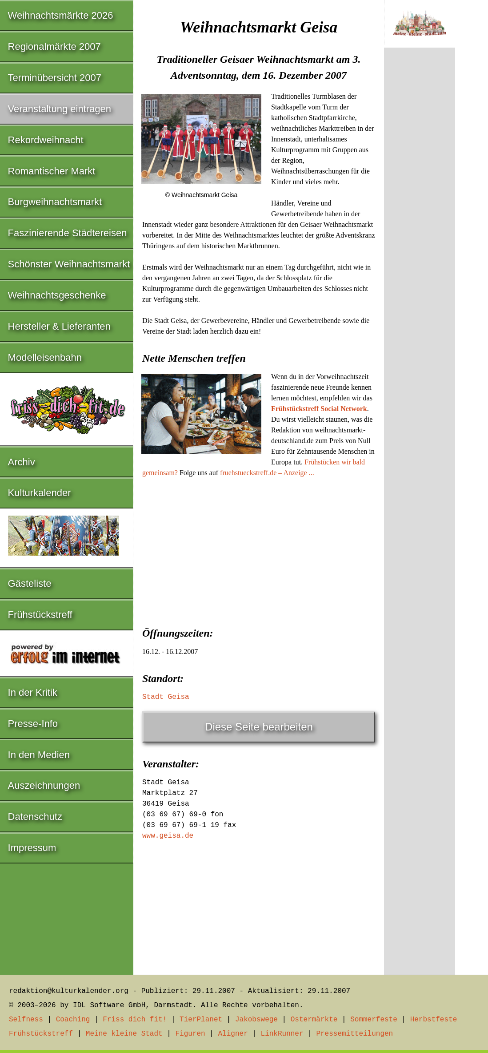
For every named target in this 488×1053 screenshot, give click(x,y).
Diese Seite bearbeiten (259, 727)
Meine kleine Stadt (124, 1034)
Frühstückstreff (40, 614)
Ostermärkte (314, 1020)
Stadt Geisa (165, 697)
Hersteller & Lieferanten (59, 326)
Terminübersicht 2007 (54, 77)
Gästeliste (30, 583)
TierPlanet (201, 1020)
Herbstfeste (433, 1020)
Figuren (190, 1034)
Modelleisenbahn (45, 357)
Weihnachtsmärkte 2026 (60, 15)
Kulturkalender (39, 492)
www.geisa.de (167, 836)
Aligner (233, 1034)
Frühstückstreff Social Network (319, 408)
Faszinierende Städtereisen (67, 232)
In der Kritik (32, 692)
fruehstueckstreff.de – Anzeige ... (267, 472)
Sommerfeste (373, 1020)
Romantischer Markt (52, 171)
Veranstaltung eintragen (59, 108)
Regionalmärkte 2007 (54, 46)
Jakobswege (256, 1020)
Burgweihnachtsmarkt (55, 201)
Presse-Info (33, 723)
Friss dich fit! (135, 1020)
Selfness (26, 1020)
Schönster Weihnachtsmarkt (69, 264)
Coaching (73, 1020)
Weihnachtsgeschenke (57, 295)
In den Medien (39, 754)
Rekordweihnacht (46, 139)
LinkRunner (282, 1034)
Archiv (21, 462)
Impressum (32, 847)
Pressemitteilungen (354, 1034)
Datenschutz (35, 816)
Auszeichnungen (44, 785)
